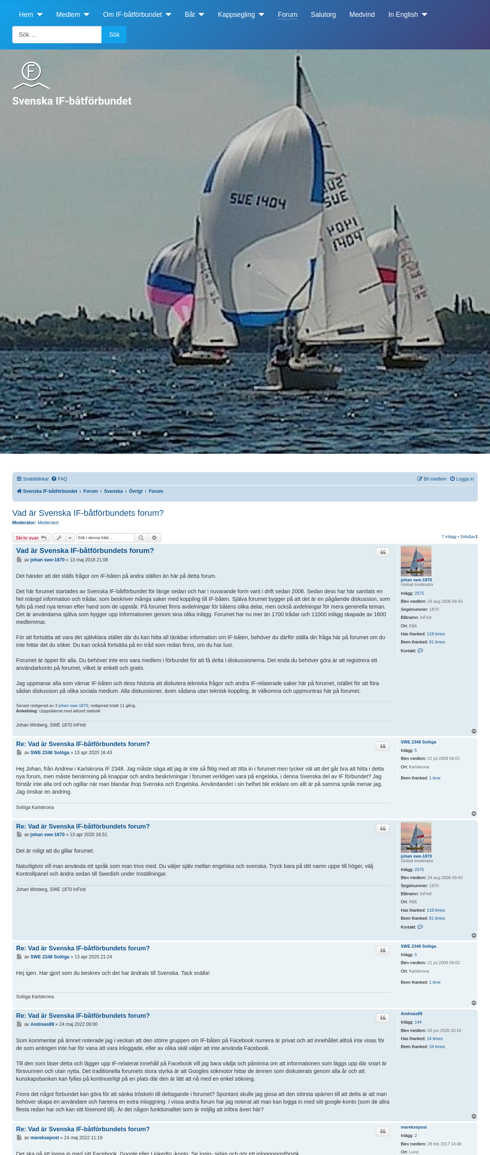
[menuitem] (59, 479)
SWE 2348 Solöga (418, 742)
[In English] (423, 15)
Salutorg (323, 14)
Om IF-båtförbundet (132, 14)
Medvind (362, 14)
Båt (190, 14)
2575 (419, 593)
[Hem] (38, 15)
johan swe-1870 (416, 580)
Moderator (48, 522)
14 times (435, 1038)
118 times (436, 634)
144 (418, 1022)
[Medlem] (85, 15)
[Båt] (199, 15)
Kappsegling (236, 14)
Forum (287, 14)
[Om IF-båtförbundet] (167, 15)
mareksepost (414, 1127)
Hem (26, 14)
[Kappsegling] (260, 15)
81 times (437, 642)
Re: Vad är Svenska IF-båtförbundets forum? (83, 743)
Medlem (68, 14)
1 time (435, 778)
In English (403, 14)
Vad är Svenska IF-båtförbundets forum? (88, 513)
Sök (114, 34)
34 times (437, 1046)
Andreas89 (411, 1013)
